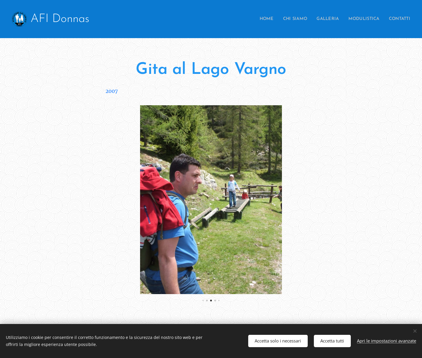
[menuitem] (257, 19)
